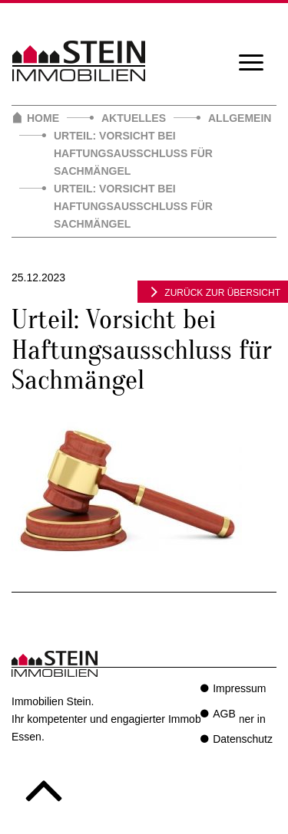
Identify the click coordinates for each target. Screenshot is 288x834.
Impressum (239, 688)
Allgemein (239, 118)
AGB (224, 714)
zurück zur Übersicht (212, 291)
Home (43, 118)
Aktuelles (133, 118)
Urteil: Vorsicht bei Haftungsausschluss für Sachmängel (133, 153)
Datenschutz (243, 739)
